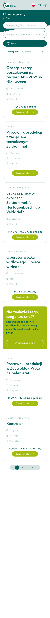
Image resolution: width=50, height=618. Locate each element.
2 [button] (22, 467)
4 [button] (32, 467)
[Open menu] (45, 5)
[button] (33, 5)
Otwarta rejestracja (25, 343)
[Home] (9, 5)
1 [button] (17, 467)
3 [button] (27, 467)
